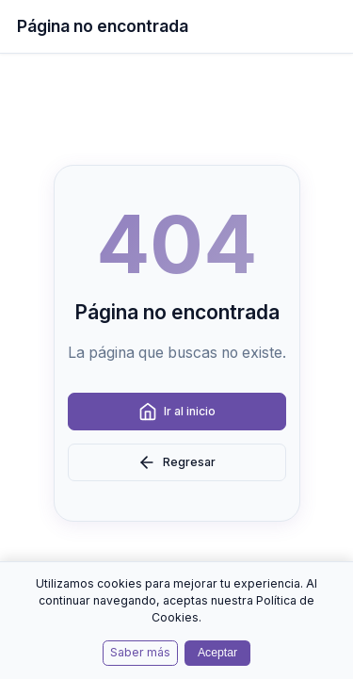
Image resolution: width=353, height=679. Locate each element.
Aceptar (217, 652)
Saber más (140, 652)
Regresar (176, 462)
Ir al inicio (177, 411)
